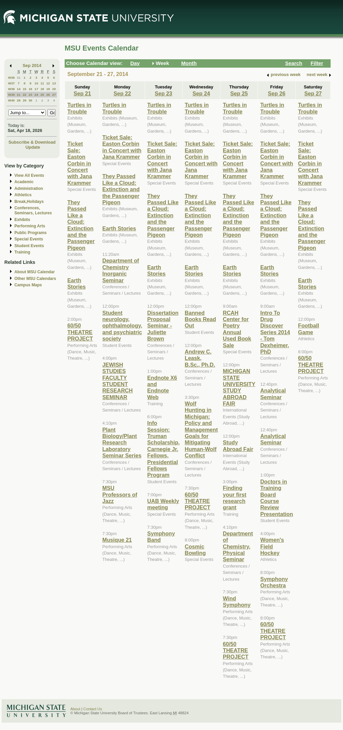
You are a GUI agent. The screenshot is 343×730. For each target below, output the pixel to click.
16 (30, 89)
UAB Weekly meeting (163, 504)
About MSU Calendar (34, 272)
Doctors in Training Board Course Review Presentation (276, 498)
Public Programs (30, 232)
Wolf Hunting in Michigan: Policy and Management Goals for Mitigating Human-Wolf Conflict (201, 429)
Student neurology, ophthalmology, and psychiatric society (122, 326)
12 (48, 83)
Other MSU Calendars (35, 278)
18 (42, 89)
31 (18, 77)
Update (32, 147)
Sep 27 (313, 93)
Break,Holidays (29, 201)
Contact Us (92, 709)
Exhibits (22, 219)
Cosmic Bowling (195, 549)
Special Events (28, 239)
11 (42, 83)
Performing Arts (29, 226)
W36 (11, 77)
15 (24, 89)
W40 (11, 100)
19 (48, 89)
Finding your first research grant (234, 497)
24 (36, 94)
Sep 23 (163, 93)
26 (48, 94)
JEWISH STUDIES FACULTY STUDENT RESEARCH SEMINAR (117, 381)
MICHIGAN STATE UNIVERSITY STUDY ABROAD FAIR (239, 387)
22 (24, 94)
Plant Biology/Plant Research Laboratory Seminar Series (121, 443)
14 (18, 89)
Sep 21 (82, 93)
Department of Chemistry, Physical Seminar (238, 546)
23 (30, 94)
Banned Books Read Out (200, 319)
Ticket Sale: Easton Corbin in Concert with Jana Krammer (79, 163)
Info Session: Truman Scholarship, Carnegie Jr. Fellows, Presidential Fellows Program (163, 449)
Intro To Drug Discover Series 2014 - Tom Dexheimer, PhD (275, 332)
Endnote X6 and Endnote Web (162, 387)
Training (22, 252)
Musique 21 (117, 540)
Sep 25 (239, 93)
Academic (23, 181)
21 (18, 94)
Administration (28, 188)
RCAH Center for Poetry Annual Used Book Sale (237, 329)
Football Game (308, 328)
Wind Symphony (237, 601)
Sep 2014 (32, 65)
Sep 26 (276, 93)
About (75, 709)
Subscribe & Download (32, 142)
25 (42, 94)
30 (30, 100)
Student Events (29, 245)
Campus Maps (28, 285)
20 (54, 89)
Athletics (22, 195)
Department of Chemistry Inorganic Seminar (120, 270)
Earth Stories (76, 283)
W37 (11, 83)
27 (54, 94)
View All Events (29, 175)
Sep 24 (201, 93)
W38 (11, 89)
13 (54, 83)
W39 (11, 94)
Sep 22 (122, 93)
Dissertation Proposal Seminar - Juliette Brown (163, 326)
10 (36, 83)
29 (24, 100)
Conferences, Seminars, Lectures (33, 210)
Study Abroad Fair (238, 445)
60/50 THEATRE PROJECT (80, 332)
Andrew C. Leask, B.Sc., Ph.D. (200, 358)
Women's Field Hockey (272, 546)
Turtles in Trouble (79, 108)
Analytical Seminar (273, 393)
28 (18, 100)
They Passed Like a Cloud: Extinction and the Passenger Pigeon (81, 225)
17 (36, 89)
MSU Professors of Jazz (119, 494)
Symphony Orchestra (274, 582)
